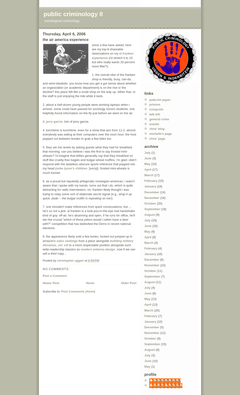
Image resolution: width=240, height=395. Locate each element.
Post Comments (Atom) (78, 291)
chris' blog (157, 129)
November (151, 198)
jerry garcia (54, 121)
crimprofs (156, 109)
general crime (159, 119)
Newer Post (51, 283)
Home (90, 283)
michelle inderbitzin (168, 385)
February (151, 181)
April (147, 169)
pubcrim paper (159, 100)
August (149, 214)
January (150, 186)
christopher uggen (167, 380)
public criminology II (73, 14)
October (150, 203)
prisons (154, 104)
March (148, 175)
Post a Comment (55, 276)
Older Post (128, 283)
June (147, 158)
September (152, 209)
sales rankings (67, 241)
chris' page (157, 138)
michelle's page (160, 133)
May (147, 164)
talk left (154, 114)
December (151, 192)
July (147, 152)
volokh (154, 124)
